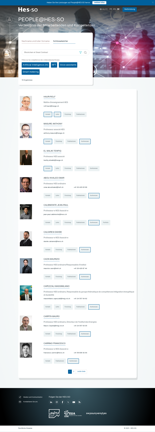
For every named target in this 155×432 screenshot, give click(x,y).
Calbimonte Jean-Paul (56, 205)
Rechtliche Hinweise (25, 429)
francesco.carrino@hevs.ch (54, 353)
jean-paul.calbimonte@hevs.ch (55, 215)
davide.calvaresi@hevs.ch (53, 242)
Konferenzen (85, 141)
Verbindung (129, 9)
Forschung (68, 114)
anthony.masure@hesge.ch (54, 133)
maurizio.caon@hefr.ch (52, 269)
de (118, 9)
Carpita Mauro (52, 317)
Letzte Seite (81, 372)
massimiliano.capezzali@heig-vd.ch (57, 299)
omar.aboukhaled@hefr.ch (53, 187)
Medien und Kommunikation (30, 398)
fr (111, 9)
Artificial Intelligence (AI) (35, 65)
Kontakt (48, 114)
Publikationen (81, 114)
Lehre (57, 114)
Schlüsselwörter (60, 41)
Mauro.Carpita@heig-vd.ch (54, 326)
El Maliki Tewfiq (52, 151)
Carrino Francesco (55, 344)
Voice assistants (68, 65)
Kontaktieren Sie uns (28, 402)
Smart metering (31, 72)
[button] (80, 52)
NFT (54, 65)
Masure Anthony (53, 124)
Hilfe (104, 9)
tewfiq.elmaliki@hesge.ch (53, 160)
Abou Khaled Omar (54, 178)
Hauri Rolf (49, 97)
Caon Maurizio (52, 260)
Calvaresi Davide (53, 232)
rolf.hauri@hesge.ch (51, 106)
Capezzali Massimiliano (57, 287)
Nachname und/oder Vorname (36, 41)
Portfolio (106, 223)
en (114, 9)
